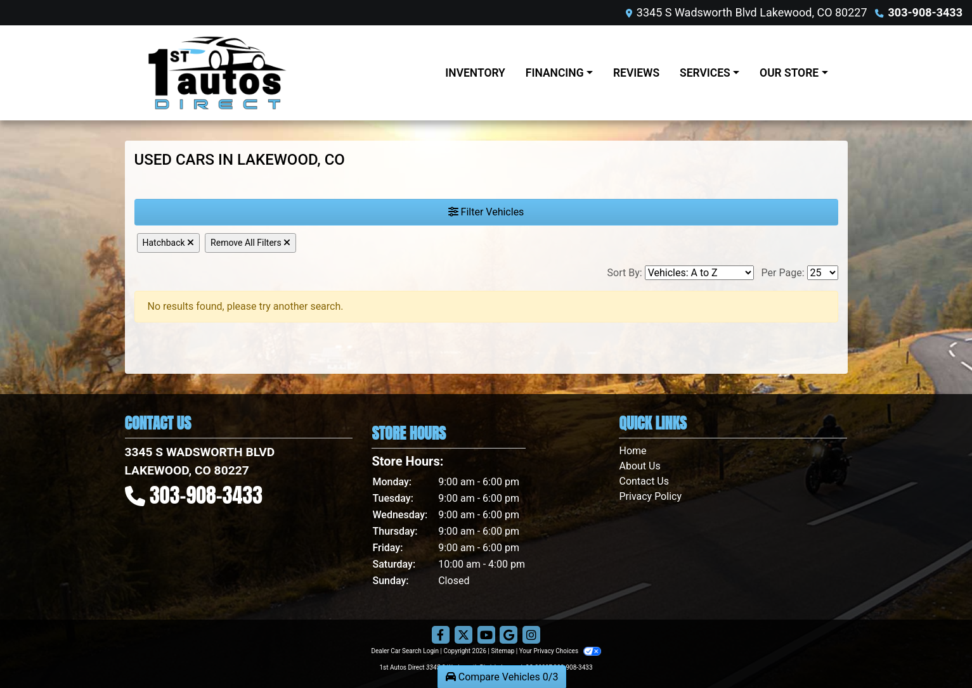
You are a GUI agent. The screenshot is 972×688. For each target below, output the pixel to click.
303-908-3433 (925, 12)
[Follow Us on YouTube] (486, 635)
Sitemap (502, 650)
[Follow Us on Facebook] (441, 635)
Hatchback (169, 243)
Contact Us (644, 481)
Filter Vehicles (486, 212)
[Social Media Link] (531, 635)
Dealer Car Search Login (405, 650)
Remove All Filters (250, 243)
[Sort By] (699, 272)
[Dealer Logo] (267, 72)
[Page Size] (822, 272)
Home (632, 451)
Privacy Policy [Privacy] (650, 496)
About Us (639, 466)
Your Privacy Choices (560, 650)
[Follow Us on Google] (508, 635)
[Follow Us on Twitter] (463, 635)
